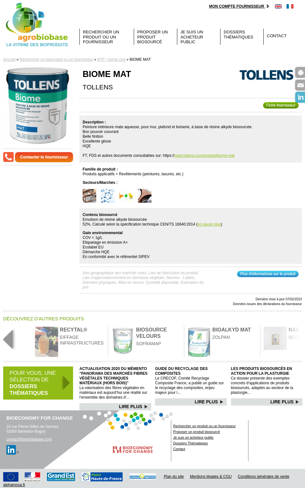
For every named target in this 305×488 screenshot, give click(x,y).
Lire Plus (133, 406)
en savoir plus (209, 224)
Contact (277, 35)
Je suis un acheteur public (191, 37)
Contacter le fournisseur (44, 157)
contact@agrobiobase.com (29, 439)
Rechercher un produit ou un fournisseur (101, 37)
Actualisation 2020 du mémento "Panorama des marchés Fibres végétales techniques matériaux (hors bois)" (113, 375)
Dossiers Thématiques (238, 34)
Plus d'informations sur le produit (267, 274)
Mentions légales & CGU (211, 476)
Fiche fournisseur (280, 105)
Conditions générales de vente (263, 476)
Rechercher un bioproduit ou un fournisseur (56, 59)
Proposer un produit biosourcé (152, 37)
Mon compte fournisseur (239, 6)
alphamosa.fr (14, 485)
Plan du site (174, 476)
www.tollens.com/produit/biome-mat (204, 155)
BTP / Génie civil (111, 59)
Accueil (9, 59)
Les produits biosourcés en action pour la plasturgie (261, 371)
